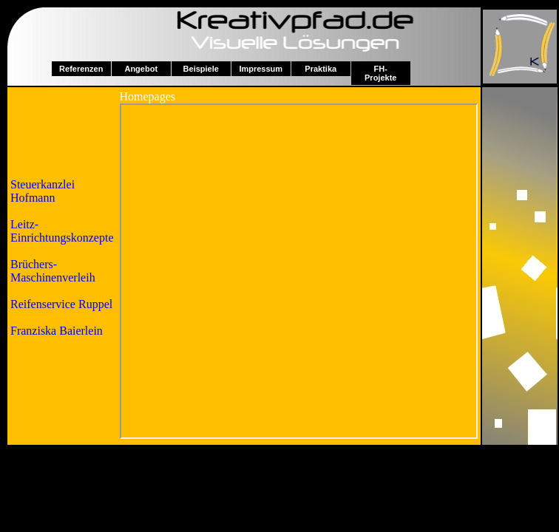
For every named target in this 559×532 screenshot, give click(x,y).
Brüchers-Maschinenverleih (52, 271)
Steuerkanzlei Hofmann (42, 191)
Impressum (260, 68)
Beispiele (201, 68)
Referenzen (81, 68)
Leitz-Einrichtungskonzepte (62, 231)
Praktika (320, 68)
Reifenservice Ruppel (61, 304)
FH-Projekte (380, 73)
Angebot (140, 68)
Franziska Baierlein (56, 330)
